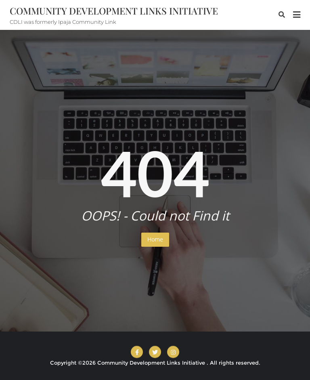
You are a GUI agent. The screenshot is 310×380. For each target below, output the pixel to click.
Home (155, 239)
